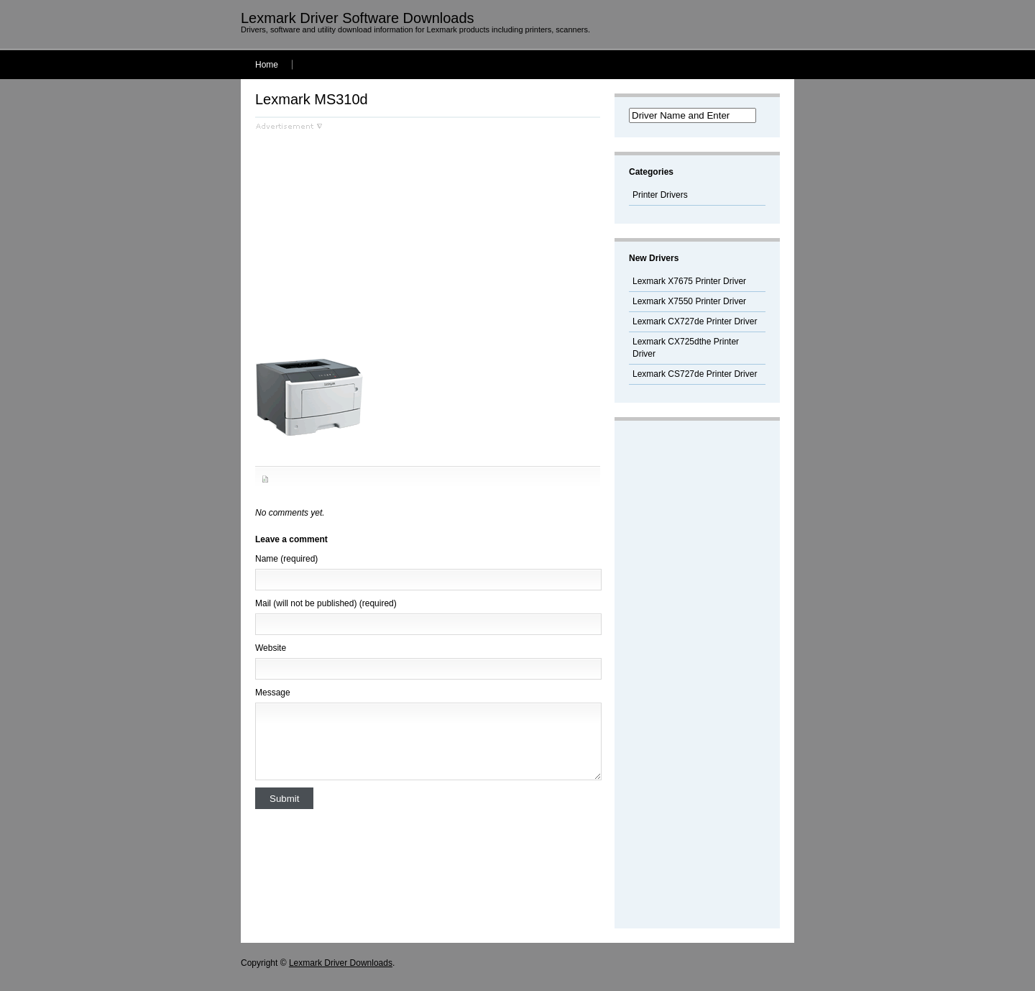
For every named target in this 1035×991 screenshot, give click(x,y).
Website (270, 648)
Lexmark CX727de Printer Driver (694, 321)
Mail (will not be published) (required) (326, 603)
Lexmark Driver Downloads (340, 963)
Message (272, 693)
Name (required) (286, 559)
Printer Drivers (660, 195)
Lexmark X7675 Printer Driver (689, 281)
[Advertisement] (376, 231)
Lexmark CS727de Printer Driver (694, 374)
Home (266, 65)
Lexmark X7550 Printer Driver (689, 301)
